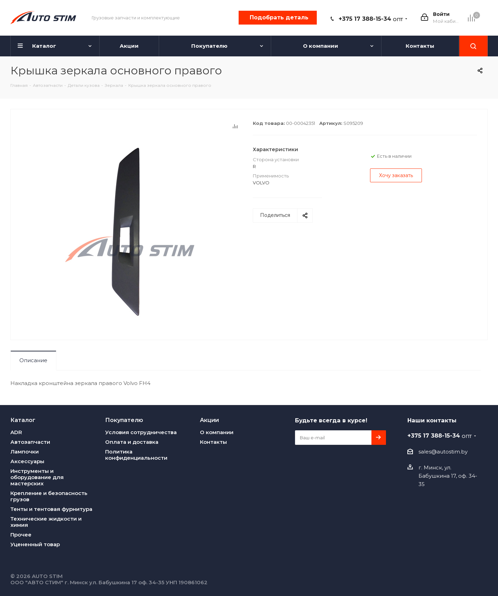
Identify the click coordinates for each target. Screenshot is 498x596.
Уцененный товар (35, 544)
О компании (216, 432)
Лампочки (24, 451)
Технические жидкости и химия (46, 521)
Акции (209, 419)
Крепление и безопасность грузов (48, 496)
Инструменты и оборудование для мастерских (37, 477)
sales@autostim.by (443, 451)
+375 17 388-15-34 (371, 19)
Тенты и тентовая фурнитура (51, 509)
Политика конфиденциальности (136, 454)
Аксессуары (27, 461)
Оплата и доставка (131, 442)
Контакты (213, 442)
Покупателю (124, 419)
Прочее (20, 534)
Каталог (22, 419)
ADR (16, 432)
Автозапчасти (30, 442)
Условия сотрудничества (141, 432)
